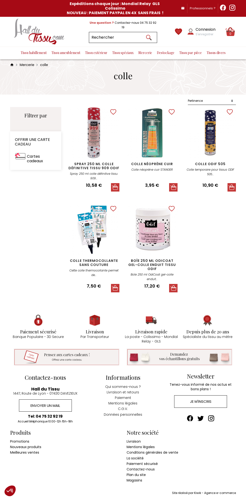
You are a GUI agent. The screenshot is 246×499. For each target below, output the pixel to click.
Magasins (134, 480)
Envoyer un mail (45, 405)
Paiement (123, 397)
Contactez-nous (141, 469)
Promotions (19, 441)
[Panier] (230, 31)
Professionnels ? (202, 8)
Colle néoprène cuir (152, 164)
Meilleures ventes (24, 452)
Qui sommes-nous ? (123, 386)
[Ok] (149, 37)
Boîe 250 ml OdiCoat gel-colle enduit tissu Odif (152, 264)
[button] (10, 491)
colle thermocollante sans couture (94, 262)
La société (135, 458)
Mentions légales (122, 403)
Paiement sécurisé (142, 463)
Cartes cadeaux (35, 159)
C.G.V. (123, 408)
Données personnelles (123, 414)
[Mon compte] (191, 32)
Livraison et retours (123, 392)
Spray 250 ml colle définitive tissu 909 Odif (93, 166)
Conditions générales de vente (152, 452)
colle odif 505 (210, 164)
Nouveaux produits (25, 447)
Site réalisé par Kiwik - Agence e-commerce (204, 493)
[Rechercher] (123, 37)
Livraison (134, 441)
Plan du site (136, 474)
